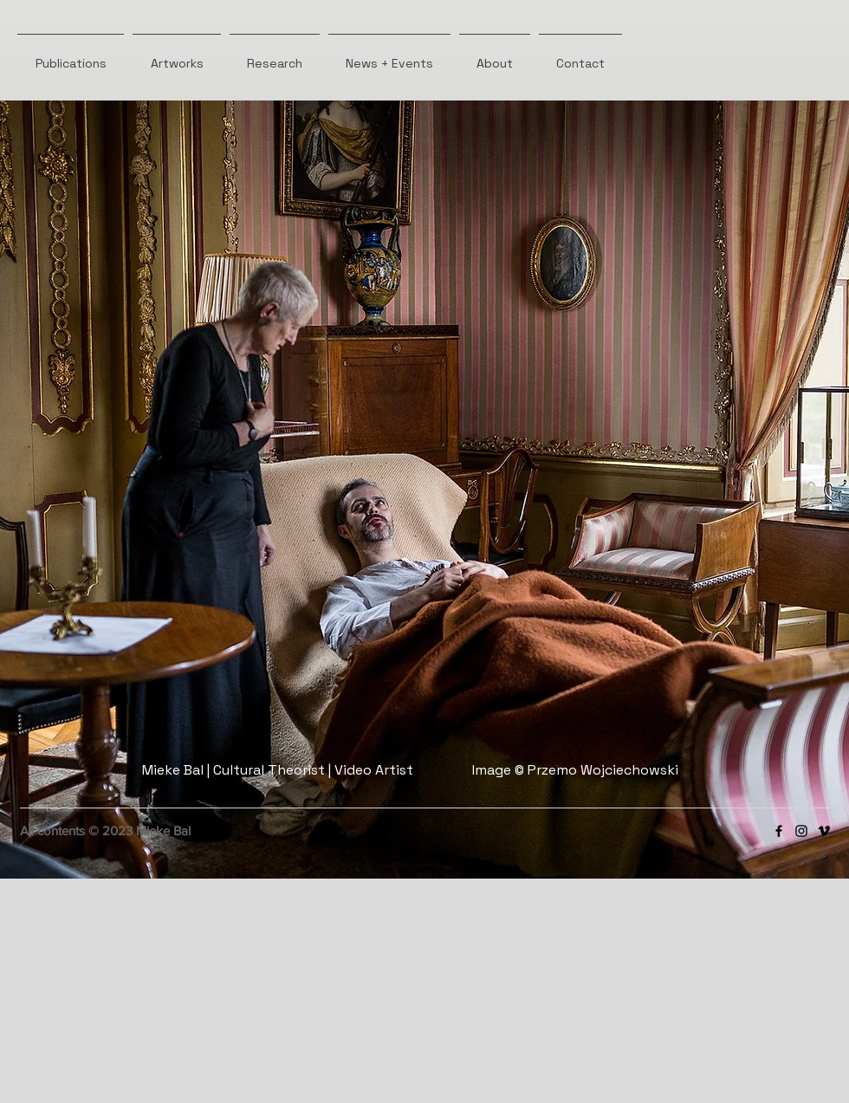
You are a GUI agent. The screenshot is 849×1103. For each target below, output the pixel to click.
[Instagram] (801, 831)
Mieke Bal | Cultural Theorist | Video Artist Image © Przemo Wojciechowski (410, 770)
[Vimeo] (824, 831)
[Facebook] (779, 831)
